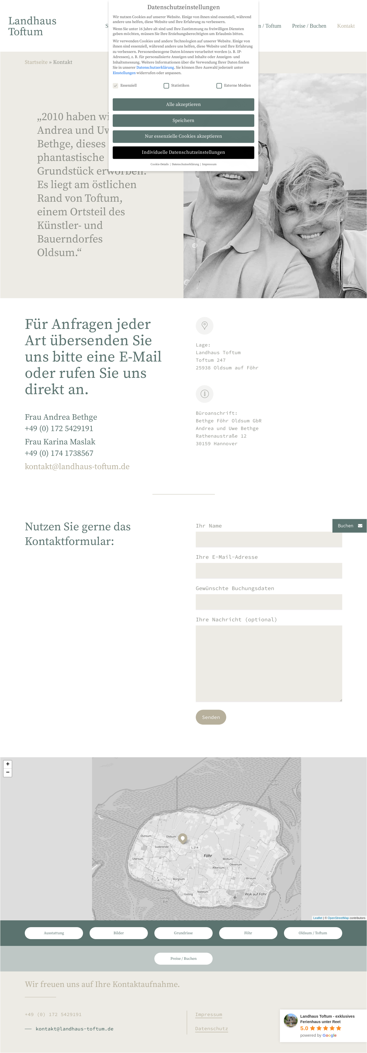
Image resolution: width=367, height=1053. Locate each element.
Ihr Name (269, 545)
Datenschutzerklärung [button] (186, 81)
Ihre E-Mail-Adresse (269, 576)
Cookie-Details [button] (160, 81)
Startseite (36, 62)
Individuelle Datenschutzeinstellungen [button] (183, 69)
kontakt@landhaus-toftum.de (77, 474)
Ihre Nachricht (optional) (269, 671)
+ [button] (8, 765)
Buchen (345, 526)
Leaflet (317, 918)
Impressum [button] (209, 81)
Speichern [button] (183, 37)
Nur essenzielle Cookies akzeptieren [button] (183, 53)
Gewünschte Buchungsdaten (269, 608)
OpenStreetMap (338, 918)
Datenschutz (211, 1028)
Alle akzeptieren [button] (183, 21)
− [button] (8, 773)
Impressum (208, 1014)
